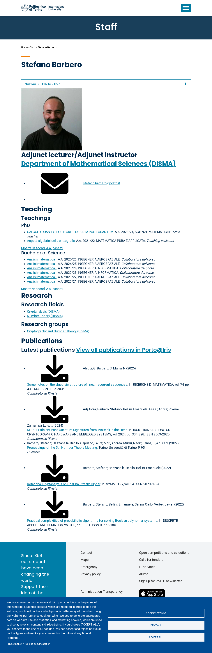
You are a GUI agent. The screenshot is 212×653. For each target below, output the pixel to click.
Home (24, 47)
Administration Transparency (102, 591)
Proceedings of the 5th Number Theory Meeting (62, 447)
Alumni (144, 574)
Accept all (156, 637)
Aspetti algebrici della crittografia (51, 241)
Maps (85, 560)
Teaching (36, 208)
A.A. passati (42, 248)
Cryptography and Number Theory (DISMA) (58, 331)
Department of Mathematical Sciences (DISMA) (98, 163)
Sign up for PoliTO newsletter (160, 581)
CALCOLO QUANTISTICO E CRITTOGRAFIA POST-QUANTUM (70, 232)
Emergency (89, 567)
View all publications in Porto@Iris (123, 350)
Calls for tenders (151, 560)
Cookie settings (156, 613)
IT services (147, 567)
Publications (42, 340)
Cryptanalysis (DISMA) (43, 311)
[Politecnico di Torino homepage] (43, 7)
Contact (86, 553)
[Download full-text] (54, 368)
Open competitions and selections (164, 553)
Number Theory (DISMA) (45, 316)
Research (36, 295)
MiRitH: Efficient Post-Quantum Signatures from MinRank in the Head (77, 430)
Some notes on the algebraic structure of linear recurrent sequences (77, 384)
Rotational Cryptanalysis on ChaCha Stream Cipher (63, 484)
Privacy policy (14, 643)
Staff (32, 47)
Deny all (156, 625)
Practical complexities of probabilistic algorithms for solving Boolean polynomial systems (92, 520)
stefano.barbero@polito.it (101, 183)
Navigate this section (106, 84)
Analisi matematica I (41, 259)
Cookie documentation (37, 643)
